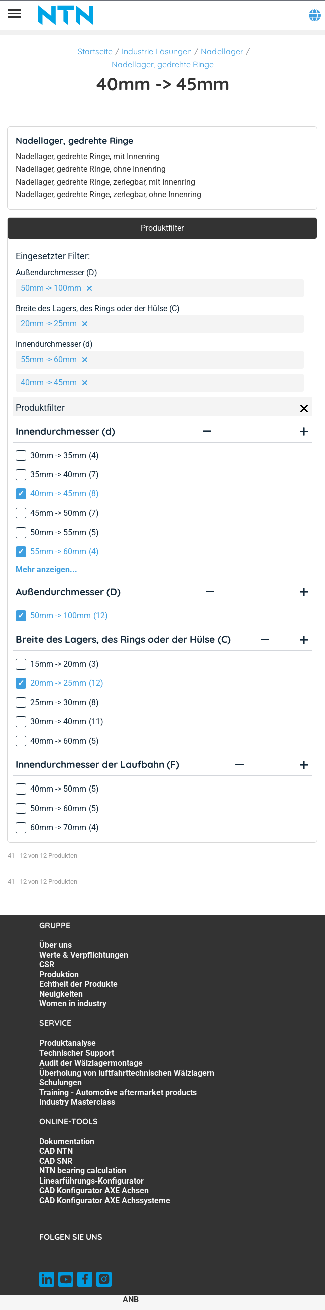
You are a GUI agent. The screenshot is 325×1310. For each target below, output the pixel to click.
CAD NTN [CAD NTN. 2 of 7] (56, 1151)
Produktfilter (162, 228)
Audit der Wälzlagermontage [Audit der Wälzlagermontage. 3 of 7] (91, 1063)
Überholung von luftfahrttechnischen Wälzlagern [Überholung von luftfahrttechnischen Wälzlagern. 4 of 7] (126, 1073)
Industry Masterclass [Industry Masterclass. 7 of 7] (77, 1102)
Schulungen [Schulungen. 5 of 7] (60, 1082)
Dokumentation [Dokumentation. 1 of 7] (66, 1141)
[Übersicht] (14, 15)
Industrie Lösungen (157, 51)
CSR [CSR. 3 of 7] (46, 964)
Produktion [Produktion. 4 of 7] (59, 974)
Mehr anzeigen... (46, 569)
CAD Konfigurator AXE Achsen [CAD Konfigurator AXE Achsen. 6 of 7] (94, 1190)
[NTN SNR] (65, 15)
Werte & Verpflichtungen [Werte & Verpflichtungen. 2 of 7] (83, 955)
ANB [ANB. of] (131, 1299)
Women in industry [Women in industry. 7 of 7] (72, 1003)
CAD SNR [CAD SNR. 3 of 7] (55, 1161)
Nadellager (222, 51)
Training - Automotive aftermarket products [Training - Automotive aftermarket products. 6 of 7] (118, 1092)
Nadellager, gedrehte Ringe (163, 64)
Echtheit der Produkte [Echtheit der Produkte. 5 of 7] (78, 984)
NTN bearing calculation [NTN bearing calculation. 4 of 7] (82, 1170)
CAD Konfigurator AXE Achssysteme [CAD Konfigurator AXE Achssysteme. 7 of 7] (104, 1200)
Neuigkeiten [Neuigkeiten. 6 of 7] (61, 994)
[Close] (304, 408)
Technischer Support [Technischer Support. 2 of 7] (76, 1053)
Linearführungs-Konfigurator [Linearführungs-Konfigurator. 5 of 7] (91, 1181)
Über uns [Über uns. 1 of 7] (55, 945)
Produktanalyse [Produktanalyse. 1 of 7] (67, 1043)
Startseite (95, 51)
